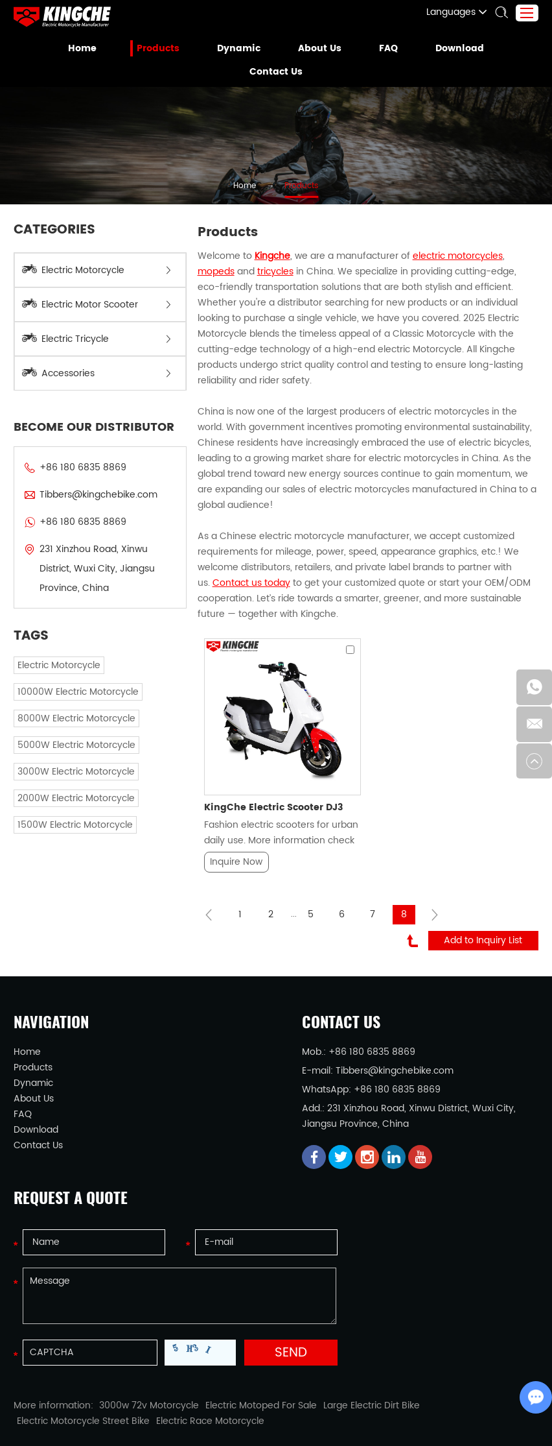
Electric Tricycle (96, 338)
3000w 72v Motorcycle (129, 1342)
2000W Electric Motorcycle (68, 779)
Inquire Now (236, 799)
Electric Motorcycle (96, 270)
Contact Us (276, 72)
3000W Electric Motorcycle (68, 752)
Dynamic (240, 48)
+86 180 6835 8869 (75, 522)
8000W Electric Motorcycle (68, 699)
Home (88, 48)
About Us (317, 48)
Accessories (96, 373)
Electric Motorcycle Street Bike (432, 1342)
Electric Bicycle (305, 1405)
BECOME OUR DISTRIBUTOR (88, 427)
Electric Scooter (169, 1405)
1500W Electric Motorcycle (68, 805)
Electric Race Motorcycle (63, 1357)
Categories (52, 230)
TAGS (30, 617)
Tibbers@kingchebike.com (88, 495)
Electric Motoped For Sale (225, 1342)
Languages (464, 12)
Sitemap (326, 1424)
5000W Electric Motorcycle (68, 725)
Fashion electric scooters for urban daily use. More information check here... (277, 770)
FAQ (385, 48)
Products (162, 48)
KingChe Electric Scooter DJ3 (268, 745)
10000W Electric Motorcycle (70, 672)
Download (454, 48)
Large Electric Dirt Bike (323, 1342)
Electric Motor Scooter (96, 304)
